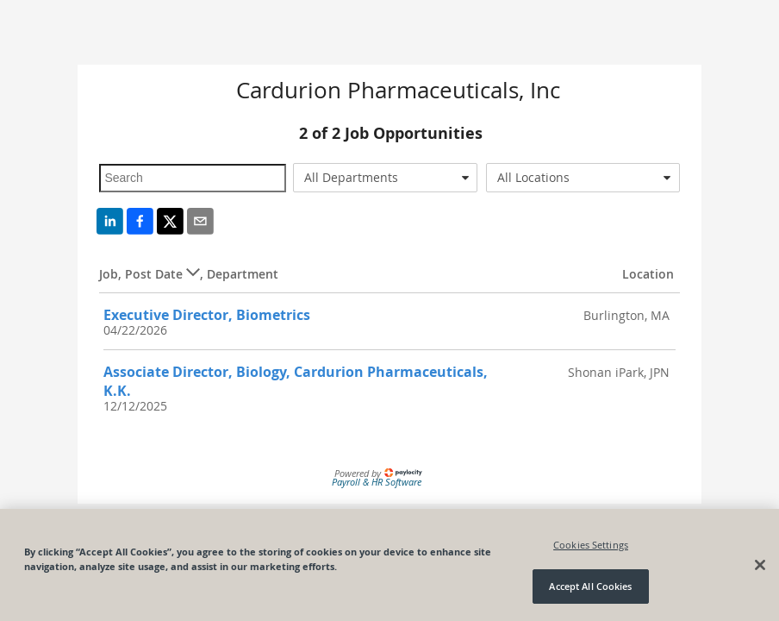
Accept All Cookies (590, 586)
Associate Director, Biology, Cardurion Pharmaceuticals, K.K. (295, 380)
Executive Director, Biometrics (206, 314)
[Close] (760, 565)
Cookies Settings (590, 544)
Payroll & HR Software (376, 481)
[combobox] (385, 177)
